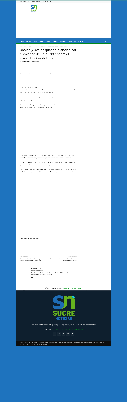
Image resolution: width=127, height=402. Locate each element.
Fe (75, 41)
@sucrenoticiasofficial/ (72, 344)
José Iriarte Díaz (26, 61)
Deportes (48, 41)
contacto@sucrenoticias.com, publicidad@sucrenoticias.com (67, 385)
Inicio (22, 41)
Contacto (80, 41)
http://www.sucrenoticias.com (37, 326)
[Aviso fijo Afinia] (36, 209)
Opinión (55, 41)
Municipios (30, 46)
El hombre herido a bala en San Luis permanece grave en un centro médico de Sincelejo (32, 316)
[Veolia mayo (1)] (36, 265)
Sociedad (63, 41)
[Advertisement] (63, 26)
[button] (105, 41)
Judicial (41, 41)
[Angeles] (48, 137)
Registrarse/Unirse (36, 1)
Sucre (35, 41)
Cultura (70, 41)
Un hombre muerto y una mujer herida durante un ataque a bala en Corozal (63, 316)
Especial (28, 41)
